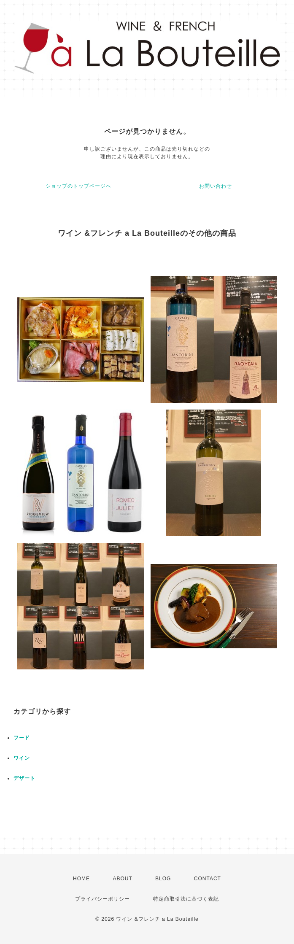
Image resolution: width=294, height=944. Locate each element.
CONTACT (207, 879)
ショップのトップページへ (78, 186)
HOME (81, 879)
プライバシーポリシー (102, 899)
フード (21, 738)
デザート (24, 778)
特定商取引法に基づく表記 (186, 899)
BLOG (163, 879)
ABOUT (122, 879)
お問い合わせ (215, 186)
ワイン (21, 758)
